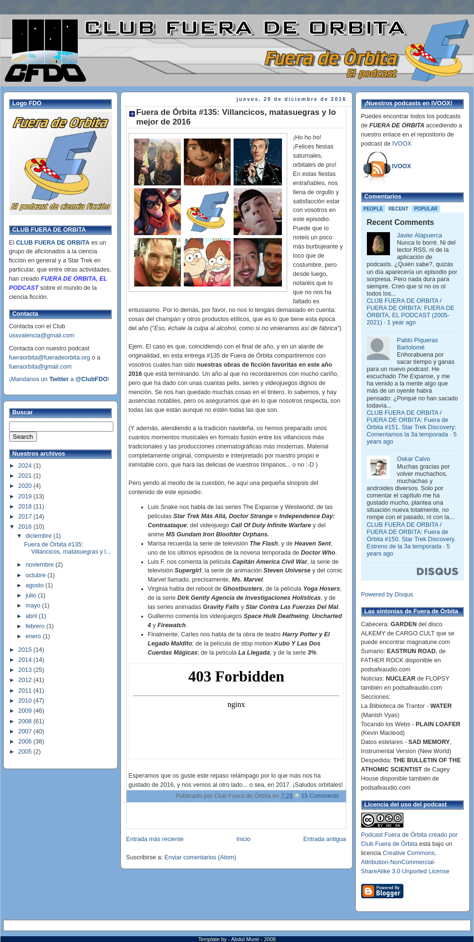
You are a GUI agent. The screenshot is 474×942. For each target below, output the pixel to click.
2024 (26, 465)
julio (31, 595)
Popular (426, 208)
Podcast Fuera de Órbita (394, 834)
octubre (36, 575)
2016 (26, 526)
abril (31, 616)
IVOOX (402, 143)
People (373, 208)
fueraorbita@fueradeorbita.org (49, 357)
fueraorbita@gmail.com (40, 366)
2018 (26, 506)
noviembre (40, 564)
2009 (26, 710)
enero (34, 636)
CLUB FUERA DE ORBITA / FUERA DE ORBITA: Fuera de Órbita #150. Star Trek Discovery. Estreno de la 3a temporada (411, 535)
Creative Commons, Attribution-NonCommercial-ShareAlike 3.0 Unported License (405, 862)
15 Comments (320, 796)
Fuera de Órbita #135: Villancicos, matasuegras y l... (67, 548)
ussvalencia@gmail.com (41, 335)
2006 (26, 741)
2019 (26, 496)
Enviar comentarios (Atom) (200, 857)
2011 (26, 690)
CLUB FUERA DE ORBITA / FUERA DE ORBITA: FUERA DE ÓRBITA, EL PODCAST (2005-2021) (411, 311)
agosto (35, 585)
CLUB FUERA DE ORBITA (52, 242)
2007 (26, 731)
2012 (26, 680)
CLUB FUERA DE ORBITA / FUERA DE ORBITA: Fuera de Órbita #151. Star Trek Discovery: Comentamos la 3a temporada (411, 423)
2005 (26, 751)
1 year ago (401, 322)
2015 (26, 649)
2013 (26, 670)
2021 (26, 475)
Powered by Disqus (387, 594)
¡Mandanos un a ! (59, 379)
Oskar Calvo (413, 459)
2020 (26, 486)
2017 (26, 516)
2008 (26, 721)
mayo (33, 605)
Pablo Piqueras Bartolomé (417, 344)
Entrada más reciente (155, 839)
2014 (26, 660)
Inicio (243, 839)
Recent (398, 208)
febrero (35, 626)
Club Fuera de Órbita (389, 844)
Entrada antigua (324, 839)
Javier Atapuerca (419, 235)
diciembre (39, 536)
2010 (26, 700)
